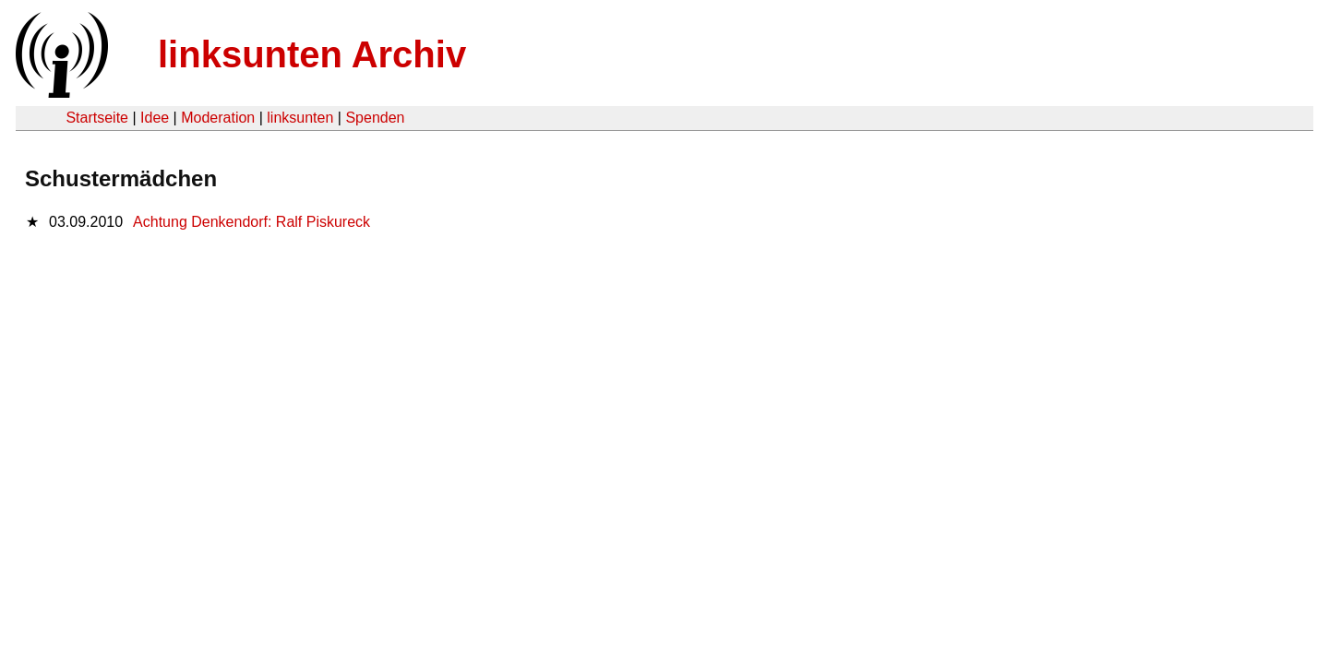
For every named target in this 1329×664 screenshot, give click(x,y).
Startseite (97, 117)
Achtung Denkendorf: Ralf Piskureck (251, 222)
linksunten (300, 117)
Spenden (374, 117)
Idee (154, 117)
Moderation (218, 117)
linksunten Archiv (312, 54)
